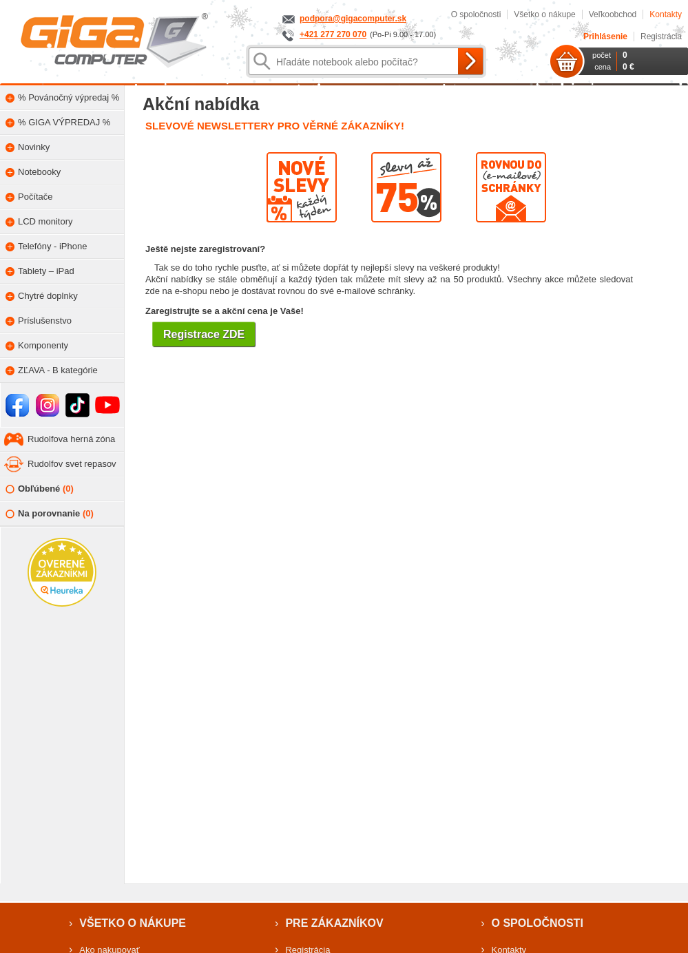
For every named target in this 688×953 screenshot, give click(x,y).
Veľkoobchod (613, 14)
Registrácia (661, 36)
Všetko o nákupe (544, 14)
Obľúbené (40, 489)
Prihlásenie (605, 36)
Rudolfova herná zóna (71, 439)
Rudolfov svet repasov (72, 464)
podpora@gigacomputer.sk (353, 18)
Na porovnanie (50, 514)
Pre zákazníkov (334, 923)
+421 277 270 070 (333, 34)
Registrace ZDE (203, 334)
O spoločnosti (476, 14)
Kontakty (665, 14)
